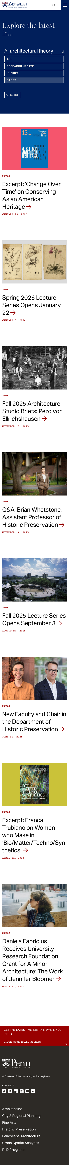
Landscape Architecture (21, 1136)
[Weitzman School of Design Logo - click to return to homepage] (14, 5)
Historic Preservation (19, 1129)
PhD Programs (13, 1150)
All (9, 59)
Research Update (20, 66)
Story (11, 80)
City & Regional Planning (21, 1116)
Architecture (12, 1109)
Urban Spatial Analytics (20, 1143)
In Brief (13, 73)
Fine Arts (9, 1122)
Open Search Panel (53, 5)
